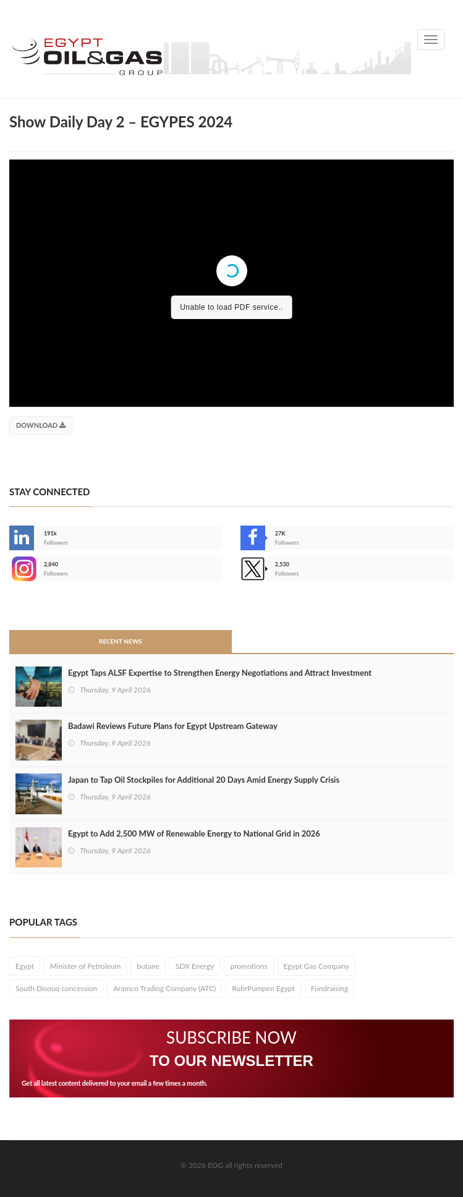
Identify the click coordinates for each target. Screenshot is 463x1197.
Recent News (120, 641)
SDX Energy (195, 966)
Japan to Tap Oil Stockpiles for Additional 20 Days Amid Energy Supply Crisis (203, 780)
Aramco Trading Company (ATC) (164, 988)
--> (21, 568)
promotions (248, 966)
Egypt (24, 966)
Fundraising (330, 988)
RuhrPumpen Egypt (263, 988)
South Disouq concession (56, 988)
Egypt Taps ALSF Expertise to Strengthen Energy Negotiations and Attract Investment (220, 673)
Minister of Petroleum (85, 966)
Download (41, 425)
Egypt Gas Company (316, 966)
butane (148, 966)
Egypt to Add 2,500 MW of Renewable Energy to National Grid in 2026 (194, 833)
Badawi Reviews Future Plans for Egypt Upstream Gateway (173, 726)
